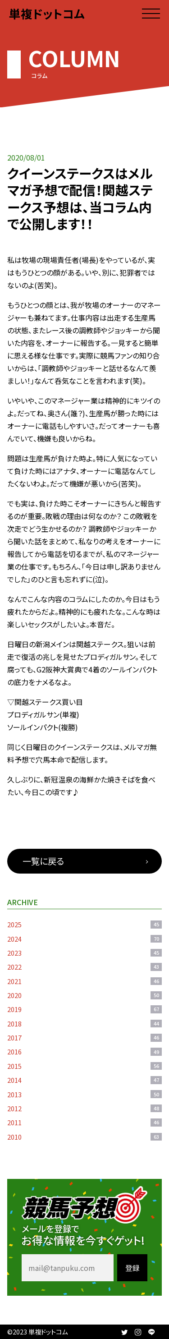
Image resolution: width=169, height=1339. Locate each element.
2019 (84, 1009)
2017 (84, 1037)
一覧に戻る (43, 861)
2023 (84, 952)
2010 (84, 1136)
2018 (84, 1023)
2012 (84, 1108)
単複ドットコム (47, 13)
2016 (84, 1051)
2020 (84, 995)
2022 (84, 966)
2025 (84, 924)
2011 (84, 1122)
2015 (84, 1066)
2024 (84, 938)
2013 (84, 1094)
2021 (84, 981)
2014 (84, 1080)
